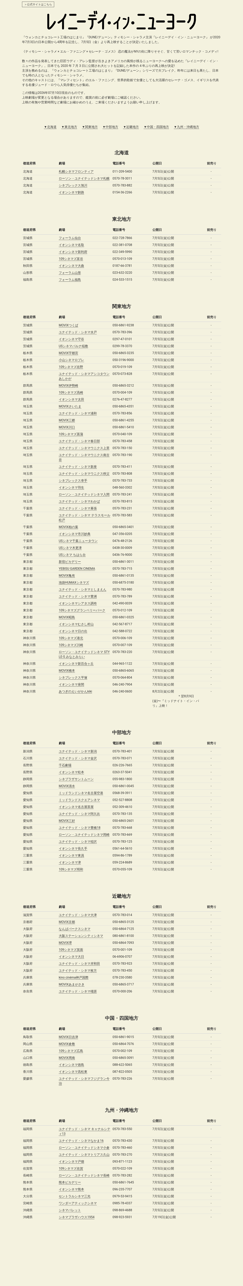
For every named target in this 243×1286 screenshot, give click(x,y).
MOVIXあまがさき (72, 984)
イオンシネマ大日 (71, 956)
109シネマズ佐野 (71, 367)
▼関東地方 (90, 127)
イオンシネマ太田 (71, 399)
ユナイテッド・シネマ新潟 (78, 751)
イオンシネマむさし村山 (76, 624)
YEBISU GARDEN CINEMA (77, 568)
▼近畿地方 (131, 127)
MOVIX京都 (67, 922)
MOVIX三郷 (67, 420)
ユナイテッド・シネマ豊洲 (78, 596)
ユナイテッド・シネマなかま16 (81, 1141)
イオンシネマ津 (70, 862)
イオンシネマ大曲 (71, 266)
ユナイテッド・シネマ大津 (78, 915)
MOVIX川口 (67, 427)
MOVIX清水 (67, 786)
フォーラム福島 (70, 279)
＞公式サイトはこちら (38, 4)
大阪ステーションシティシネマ (81, 936)
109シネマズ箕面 (71, 950)
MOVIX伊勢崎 (68, 385)
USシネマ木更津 (70, 548)
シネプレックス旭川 (73, 185)
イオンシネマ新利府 (73, 252)
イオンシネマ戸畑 (71, 1161)
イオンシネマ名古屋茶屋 (76, 807)
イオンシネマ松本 (71, 772)
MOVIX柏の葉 (68, 527)
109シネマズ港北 (71, 638)
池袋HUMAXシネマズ (74, 582)
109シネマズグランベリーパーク (82, 610)
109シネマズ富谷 (71, 259)
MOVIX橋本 (67, 670)
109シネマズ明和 (71, 869)
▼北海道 (50, 127)
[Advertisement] (121, 1256)
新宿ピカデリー (70, 562)
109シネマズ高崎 (71, 392)
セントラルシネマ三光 (74, 1196)
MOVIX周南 (67, 1058)
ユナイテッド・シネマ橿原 (78, 991)
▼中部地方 (110, 127)
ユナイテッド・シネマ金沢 (78, 758)
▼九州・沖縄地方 (186, 127)
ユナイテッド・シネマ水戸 (78, 332)
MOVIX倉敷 (67, 1044)
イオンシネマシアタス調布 (78, 603)
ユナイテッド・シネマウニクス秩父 (84, 473)
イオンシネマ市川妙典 (74, 534)
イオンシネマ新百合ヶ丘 (76, 664)
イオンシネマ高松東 (73, 1072)
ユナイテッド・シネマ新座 (78, 467)
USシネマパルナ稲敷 (73, 346)
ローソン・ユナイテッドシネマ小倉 (84, 1148)
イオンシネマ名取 (71, 245)
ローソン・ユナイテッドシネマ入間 (84, 494)
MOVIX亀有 (67, 575)
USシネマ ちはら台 (72, 555)
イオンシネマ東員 (71, 855)
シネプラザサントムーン (76, 779)
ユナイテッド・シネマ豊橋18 (79, 828)
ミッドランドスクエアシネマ (79, 800)
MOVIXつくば (68, 325)
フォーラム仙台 (70, 238)
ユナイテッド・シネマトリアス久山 (84, 1154)
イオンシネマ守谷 (71, 339)
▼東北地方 (69, 127)
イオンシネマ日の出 (73, 631)
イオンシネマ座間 (71, 684)
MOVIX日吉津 (68, 1037)
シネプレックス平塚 (73, 677)
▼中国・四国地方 (156, 127)
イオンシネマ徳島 (71, 1065)
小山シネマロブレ (71, 360)
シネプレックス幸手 (73, 480)
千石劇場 (65, 765)
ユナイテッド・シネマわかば (79, 501)
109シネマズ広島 (71, 1051)
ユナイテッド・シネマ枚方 (78, 970)
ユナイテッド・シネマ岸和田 (79, 963)
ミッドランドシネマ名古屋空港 (81, 793)
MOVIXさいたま (70, 406)
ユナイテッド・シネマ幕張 (78, 508)
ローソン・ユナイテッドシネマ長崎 (84, 1175)
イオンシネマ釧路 (71, 192)
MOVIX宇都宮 (68, 353)
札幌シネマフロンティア (76, 171)
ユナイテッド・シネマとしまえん (82, 589)
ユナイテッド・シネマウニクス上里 (84, 448)
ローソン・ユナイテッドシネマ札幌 (84, 178)
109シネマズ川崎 (71, 645)
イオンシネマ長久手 (73, 848)
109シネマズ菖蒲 (71, 434)
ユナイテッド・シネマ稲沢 (78, 841)
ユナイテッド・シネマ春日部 (79, 441)
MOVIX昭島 (67, 617)
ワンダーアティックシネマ (78, 1203)
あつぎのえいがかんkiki (75, 691)
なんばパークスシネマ (74, 929)
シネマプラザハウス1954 (76, 1217)
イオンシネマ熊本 (71, 1189)
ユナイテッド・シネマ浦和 (78, 413)
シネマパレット (70, 1210)
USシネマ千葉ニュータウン (78, 541)
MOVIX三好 (67, 821)
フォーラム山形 (70, 273)
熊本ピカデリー (70, 1182)
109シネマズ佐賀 (71, 1168)
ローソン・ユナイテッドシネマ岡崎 (84, 835)
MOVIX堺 (65, 943)
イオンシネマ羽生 (71, 487)
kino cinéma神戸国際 (73, 977)
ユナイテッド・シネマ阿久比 (79, 814)
